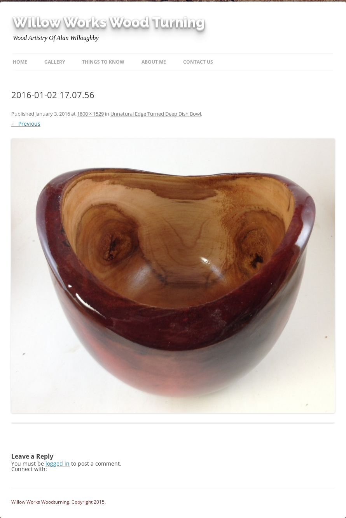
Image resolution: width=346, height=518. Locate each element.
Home (20, 62)
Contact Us (198, 62)
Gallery (54, 62)
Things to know (103, 62)
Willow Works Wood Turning (109, 22)
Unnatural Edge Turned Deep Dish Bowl (155, 113)
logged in (57, 463)
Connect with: (29, 469)
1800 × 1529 (90, 113)
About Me (154, 62)
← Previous (25, 123)
